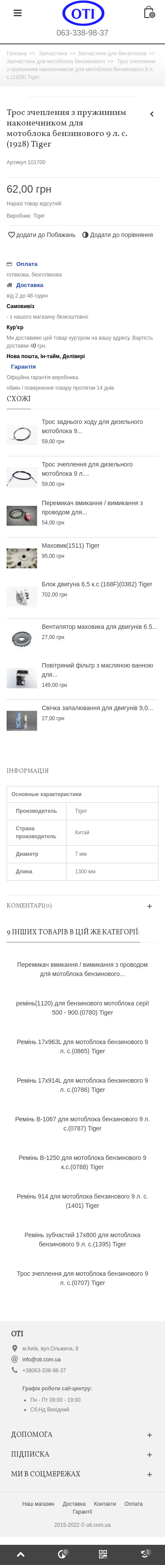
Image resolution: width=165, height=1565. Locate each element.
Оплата (134, 1504)
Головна (17, 53)
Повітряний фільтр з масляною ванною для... (97, 670)
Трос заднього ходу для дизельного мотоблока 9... (92, 426)
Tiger (39, 216)
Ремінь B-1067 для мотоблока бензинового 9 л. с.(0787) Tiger (82, 1124)
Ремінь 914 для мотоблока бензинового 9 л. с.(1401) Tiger (82, 1201)
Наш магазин (38, 1504)
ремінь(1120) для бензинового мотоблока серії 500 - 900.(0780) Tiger (82, 1008)
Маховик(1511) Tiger (70, 545)
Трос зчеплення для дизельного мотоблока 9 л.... (87, 469)
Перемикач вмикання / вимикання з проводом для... (92, 507)
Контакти (105, 1504)
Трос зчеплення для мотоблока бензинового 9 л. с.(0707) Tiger (82, 1278)
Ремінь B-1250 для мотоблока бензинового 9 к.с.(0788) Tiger (83, 1162)
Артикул (16, 162)
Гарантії (82, 1512)
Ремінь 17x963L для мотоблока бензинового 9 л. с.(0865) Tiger (82, 1046)
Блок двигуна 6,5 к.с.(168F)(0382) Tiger (97, 584)
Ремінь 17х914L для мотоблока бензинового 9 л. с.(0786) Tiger (82, 1085)
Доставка (74, 1504)
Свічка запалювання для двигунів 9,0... (97, 707)
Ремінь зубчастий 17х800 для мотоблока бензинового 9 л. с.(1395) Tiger (82, 1239)
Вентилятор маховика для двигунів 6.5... (99, 626)
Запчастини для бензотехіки (112, 53)
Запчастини (53, 53)
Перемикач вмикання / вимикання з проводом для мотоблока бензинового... (82, 969)
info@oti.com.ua (41, 1360)
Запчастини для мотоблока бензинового (56, 61)
